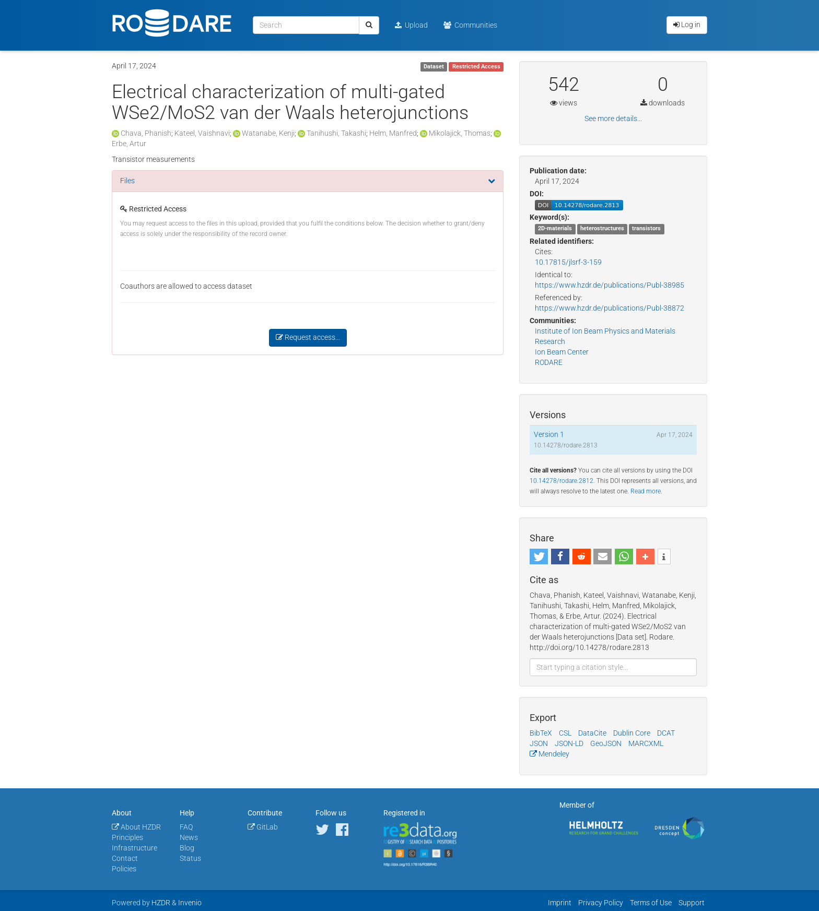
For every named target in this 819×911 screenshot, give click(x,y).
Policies (124, 869)
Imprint (559, 902)
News (189, 837)
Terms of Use (651, 902)
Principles (127, 837)
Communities (470, 25)
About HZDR (136, 827)
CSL (565, 733)
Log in (686, 24)
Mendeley (549, 754)
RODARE (549, 362)
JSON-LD (569, 743)
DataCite (592, 733)
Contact (125, 858)
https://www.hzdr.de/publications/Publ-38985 (609, 285)
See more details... (613, 118)
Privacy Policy (600, 902)
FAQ (186, 827)
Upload (411, 25)
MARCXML (645, 743)
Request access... (308, 337)
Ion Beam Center (562, 352)
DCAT (666, 733)
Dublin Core (631, 733)
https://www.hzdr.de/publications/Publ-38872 (609, 308)
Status (190, 858)
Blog (187, 848)
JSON (539, 743)
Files (127, 180)
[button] (539, 556)
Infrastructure (134, 848)
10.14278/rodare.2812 (561, 480)
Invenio (190, 902)
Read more (645, 491)
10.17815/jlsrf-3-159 (568, 262)
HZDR (160, 902)
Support (691, 902)
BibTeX (541, 733)
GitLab (263, 827)
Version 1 (549, 434)
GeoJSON (606, 743)
